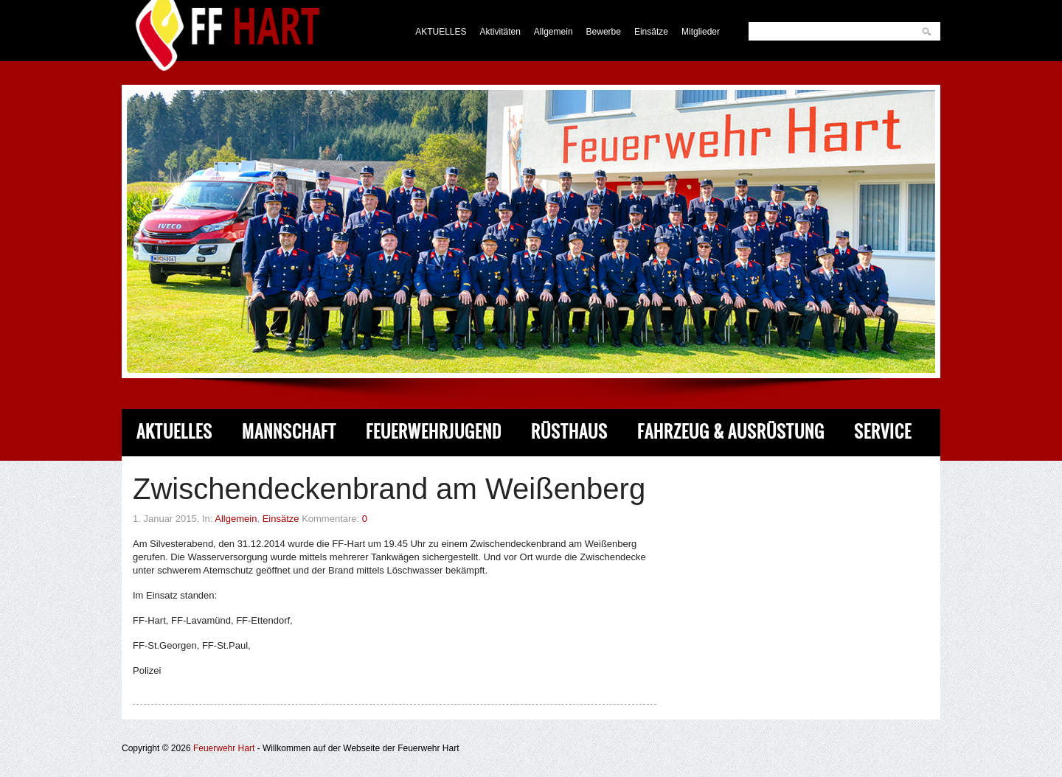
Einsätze (651, 32)
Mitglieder (700, 32)
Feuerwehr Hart (223, 748)
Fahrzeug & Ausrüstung (731, 431)
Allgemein (553, 32)
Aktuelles (174, 431)
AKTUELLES (440, 32)
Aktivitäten (500, 32)
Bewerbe (603, 32)
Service (883, 431)
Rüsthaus (569, 431)
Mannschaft (289, 431)
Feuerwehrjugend (434, 431)
